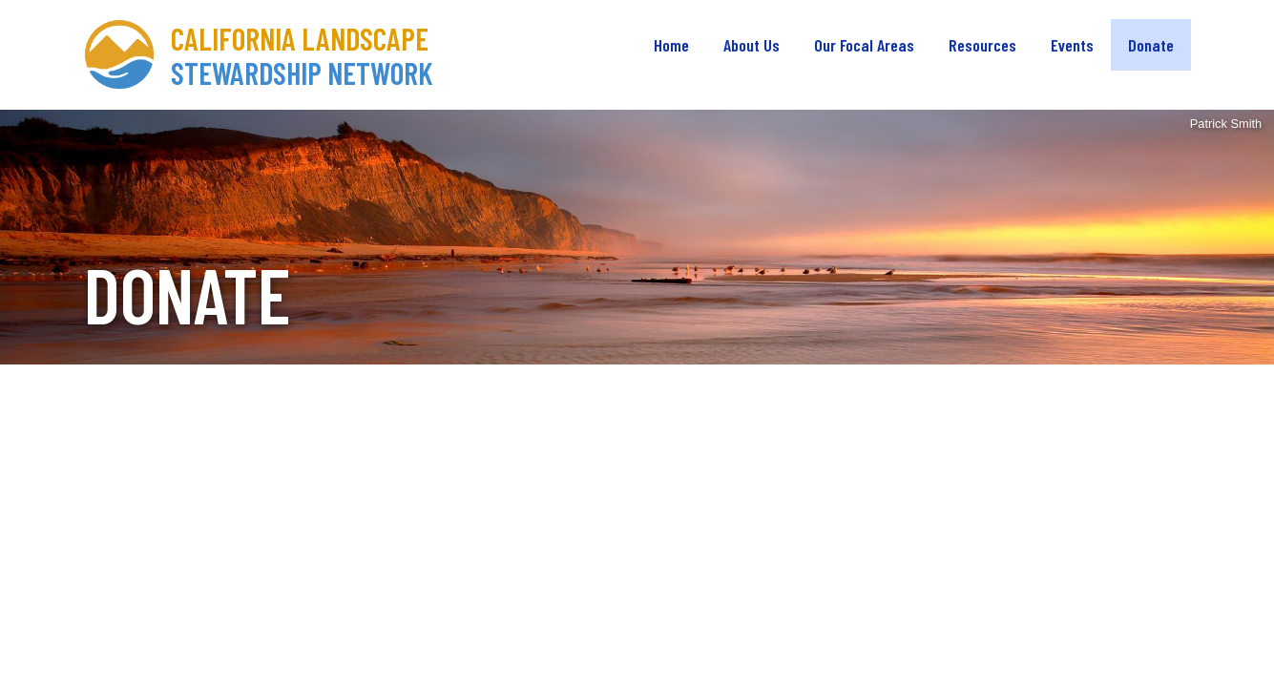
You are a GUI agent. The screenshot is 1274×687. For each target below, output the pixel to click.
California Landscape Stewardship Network (302, 55)
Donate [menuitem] (1151, 44)
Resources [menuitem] (982, 44)
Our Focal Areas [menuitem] (864, 44)
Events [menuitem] (1072, 44)
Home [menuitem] (671, 44)
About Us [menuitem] (751, 44)
